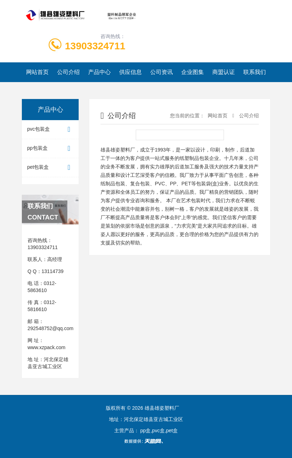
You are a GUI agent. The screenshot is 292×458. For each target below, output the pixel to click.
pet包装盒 (50, 167)
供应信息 (130, 72)
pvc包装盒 (50, 129)
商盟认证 (223, 72)
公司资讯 (161, 72)
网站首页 (37, 72)
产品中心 (99, 72)
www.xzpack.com (46, 347)
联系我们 (254, 72)
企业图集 (192, 72)
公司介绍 (68, 72)
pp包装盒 (50, 148)
